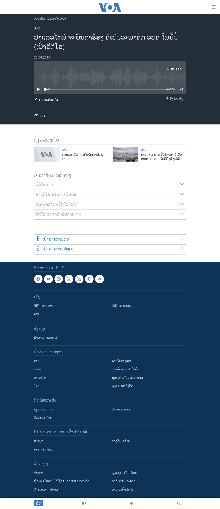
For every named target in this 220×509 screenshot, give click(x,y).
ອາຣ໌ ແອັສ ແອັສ (43, 449)
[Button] (39, 116)
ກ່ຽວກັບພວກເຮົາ (44, 409)
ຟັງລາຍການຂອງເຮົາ (46, 337)
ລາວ (37, 361)
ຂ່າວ (37, 28)
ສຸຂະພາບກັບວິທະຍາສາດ (127, 377)
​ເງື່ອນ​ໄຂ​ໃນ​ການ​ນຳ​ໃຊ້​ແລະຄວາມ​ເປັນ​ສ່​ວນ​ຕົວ (61, 481)
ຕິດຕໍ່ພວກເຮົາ (42, 417)
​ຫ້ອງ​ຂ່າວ (39, 473)
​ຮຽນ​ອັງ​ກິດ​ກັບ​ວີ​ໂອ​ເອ (124, 473)
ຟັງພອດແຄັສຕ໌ (121, 409)
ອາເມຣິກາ (40, 377)
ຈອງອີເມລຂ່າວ (121, 441)
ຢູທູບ (37, 314)
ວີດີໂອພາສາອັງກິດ (123, 306)
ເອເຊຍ (38, 369)
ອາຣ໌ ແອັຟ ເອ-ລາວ (123, 481)
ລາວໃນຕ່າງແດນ (122, 361)
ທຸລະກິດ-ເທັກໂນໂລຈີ (125, 369)
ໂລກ (37, 386)
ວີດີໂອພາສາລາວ (44, 306)
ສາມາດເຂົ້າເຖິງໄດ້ (123, 489)
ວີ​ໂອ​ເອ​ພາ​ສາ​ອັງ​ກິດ (46, 489)
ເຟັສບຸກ (38, 441)
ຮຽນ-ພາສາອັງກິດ (122, 386)
